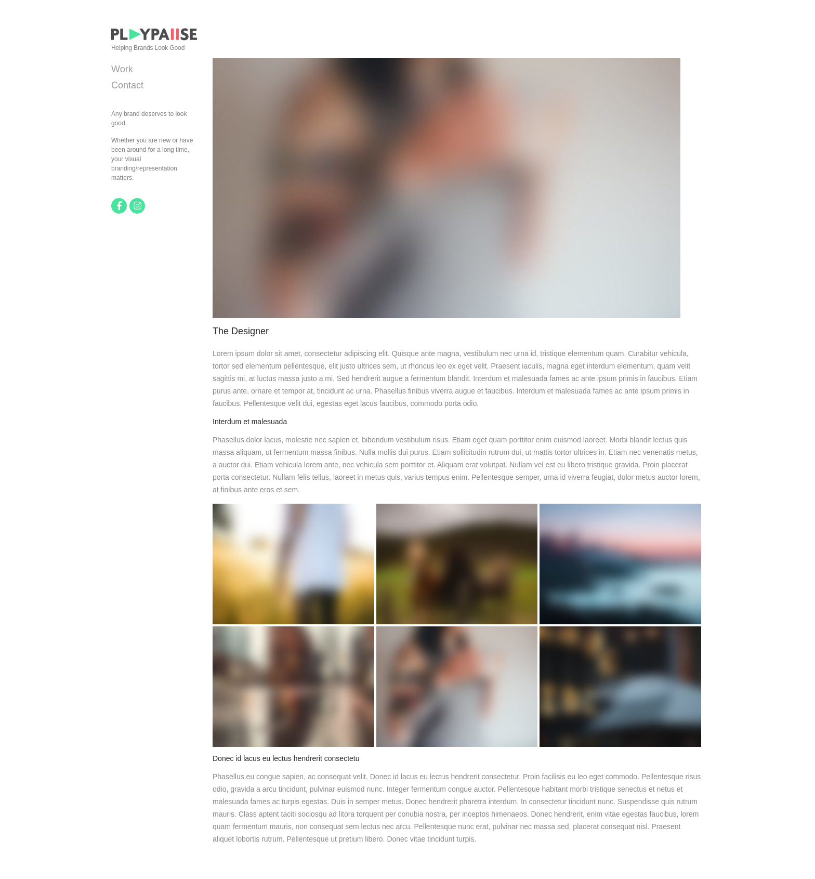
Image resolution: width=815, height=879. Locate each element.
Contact (127, 85)
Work (122, 69)
